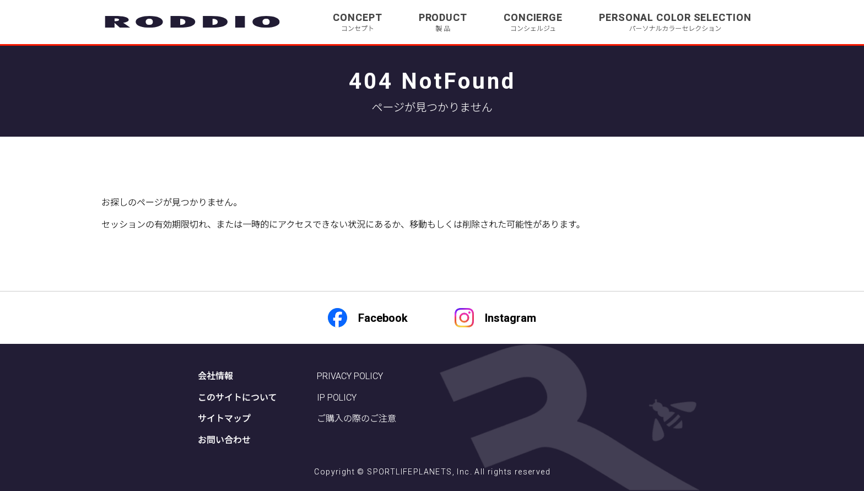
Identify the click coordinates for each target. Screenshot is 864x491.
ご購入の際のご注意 (356, 418)
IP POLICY (337, 397)
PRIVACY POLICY (350, 376)
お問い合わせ (224, 440)
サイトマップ (224, 418)
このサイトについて (237, 397)
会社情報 (215, 376)
